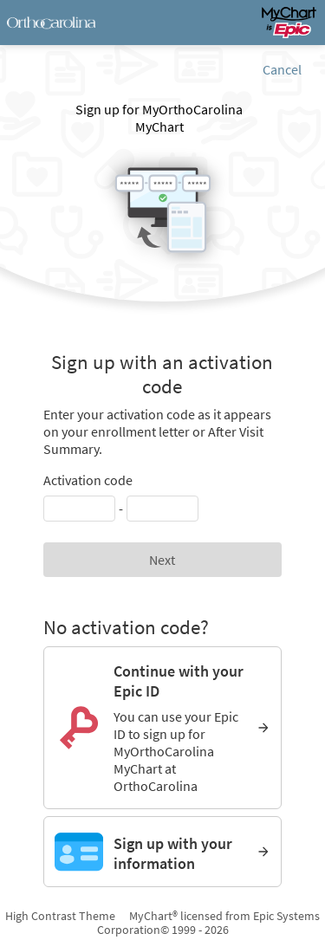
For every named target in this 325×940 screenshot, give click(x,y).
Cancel (282, 69)
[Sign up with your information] (162, 851)
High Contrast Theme (60, 916)
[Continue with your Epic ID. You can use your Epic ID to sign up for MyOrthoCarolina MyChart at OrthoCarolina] (162, 727)
